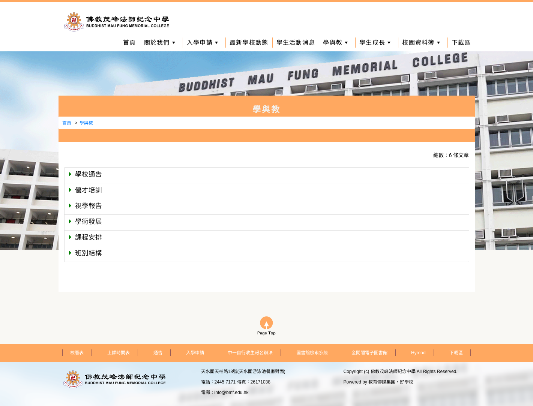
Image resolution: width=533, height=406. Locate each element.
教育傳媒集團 (381, 382)
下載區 (461, 42)
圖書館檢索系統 (312, 352)
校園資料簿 (421, 42)
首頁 (129, 42)
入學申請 (202, 42)
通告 (157, 352)
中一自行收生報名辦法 (250, 352)
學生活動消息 (295, 42)
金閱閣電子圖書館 (369, 352)
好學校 (406, 382)
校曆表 (77, 352)
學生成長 (374, 42)
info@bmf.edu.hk (232, 392)
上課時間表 (118, 352)
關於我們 (159, 42)
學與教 (335, 42)
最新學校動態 (249, 42)
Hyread (418, 352)
